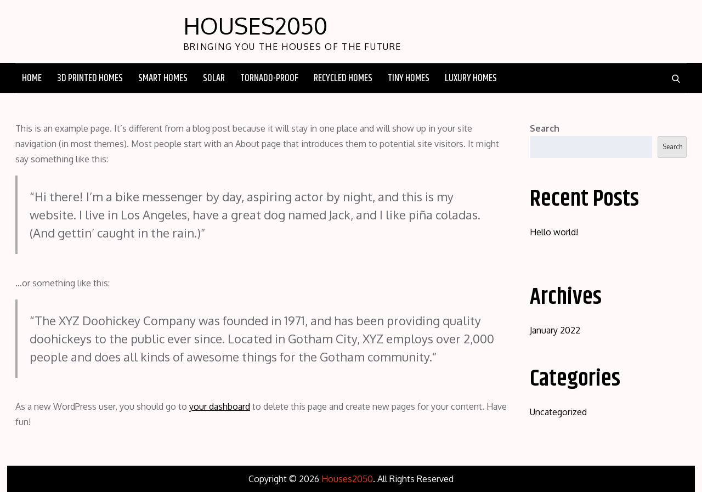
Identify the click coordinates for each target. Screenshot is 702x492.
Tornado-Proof (269, 78)
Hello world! (554, 232)
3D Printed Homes (90, 78)
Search (544, 128)
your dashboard (219, 406)
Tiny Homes (408, 78)
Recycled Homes (343, 78)
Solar (214, 78)
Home (32, 78)
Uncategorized (558, 411)
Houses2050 (255, 25)
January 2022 (555, 330)
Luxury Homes (471, 78)
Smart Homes (163, 78)
